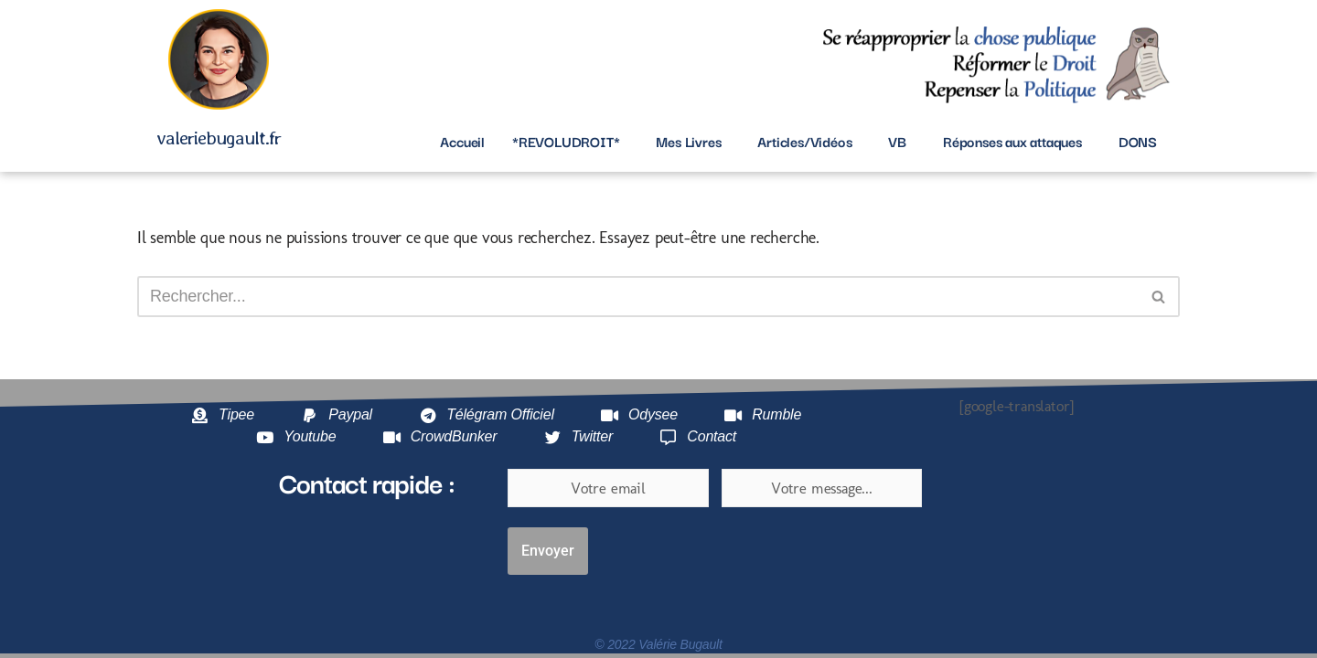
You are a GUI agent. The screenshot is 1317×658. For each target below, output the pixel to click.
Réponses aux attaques (1012, 141)
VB (897, 141)
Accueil (462, 141)
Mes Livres (688, 141)
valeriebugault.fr (218, 137)
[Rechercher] (638, 296)
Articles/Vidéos (804, 141)
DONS (1138, 141)
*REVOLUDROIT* (565, 141)
